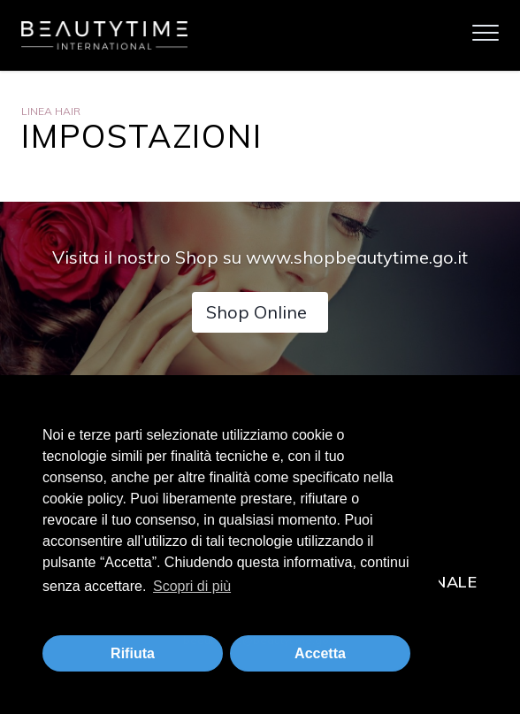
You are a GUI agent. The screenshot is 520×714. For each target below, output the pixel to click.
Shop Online (256, 312)
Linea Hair (50, 111)
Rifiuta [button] (133, 653)
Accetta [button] (320, 653)
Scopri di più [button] (192, 586)
